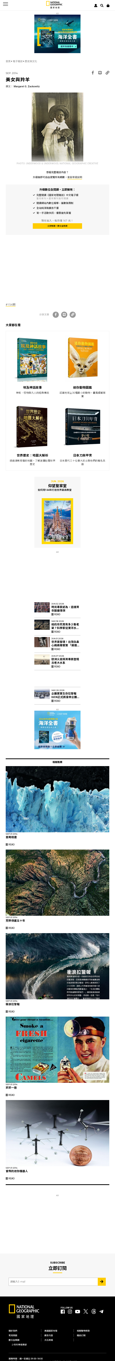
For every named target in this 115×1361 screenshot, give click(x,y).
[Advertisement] (57, 275)
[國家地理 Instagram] (70, 1311)
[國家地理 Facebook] (63, 1311)
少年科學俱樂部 (19, 1344)
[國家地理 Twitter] (85, 1312)
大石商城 (48, 1340)
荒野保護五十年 (15, 920)
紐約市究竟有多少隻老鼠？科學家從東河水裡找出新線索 (65, 628)
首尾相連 (11, 837)
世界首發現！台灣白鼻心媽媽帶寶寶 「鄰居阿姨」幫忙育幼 (65, 645)
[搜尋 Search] (101, 5)
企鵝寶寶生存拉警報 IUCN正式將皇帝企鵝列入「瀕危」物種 (65, 697)
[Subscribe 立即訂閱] (102, 1282)
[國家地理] (54, 7)
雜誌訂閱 (81, 1335)
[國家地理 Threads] (93, 1312)
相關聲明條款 (83, 1331)
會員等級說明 (74, 177)
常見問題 (13, 1335)
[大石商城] (108, 5)
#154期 (11, 304)
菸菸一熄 (11, 1087)
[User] (95, 5)
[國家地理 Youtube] (77, 1311)
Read (55, 614)
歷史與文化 (31, 61)
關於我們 (13, 1331)
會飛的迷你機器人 (17, 1171)
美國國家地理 (50, 1331)
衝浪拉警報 (13, 1004)
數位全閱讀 (14, 1340)
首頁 (8, 61)
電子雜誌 (18, 61)
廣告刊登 (48, 1335)
